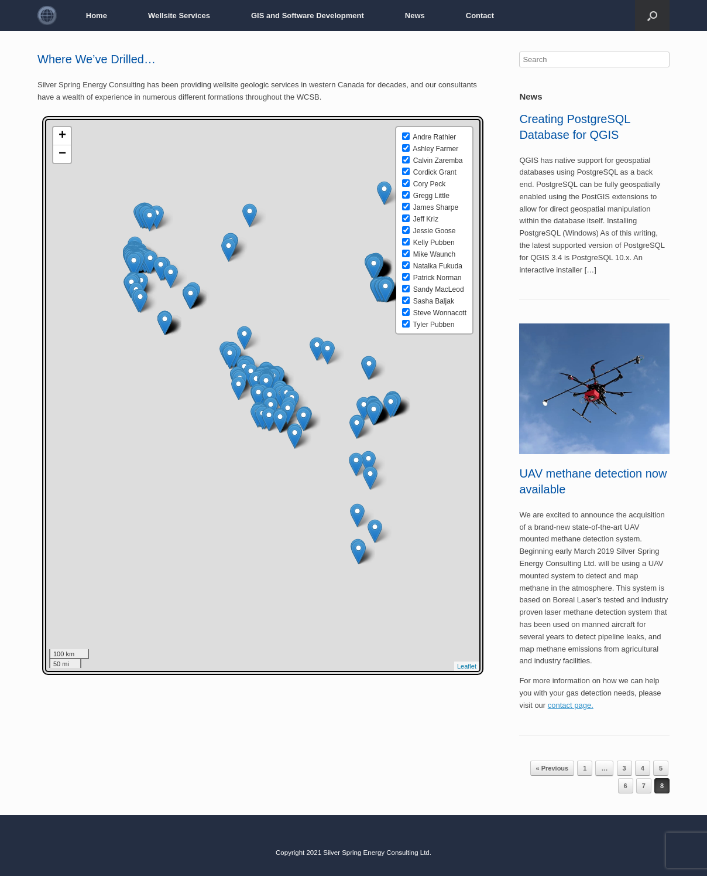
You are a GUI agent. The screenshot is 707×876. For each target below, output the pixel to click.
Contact (480, 15)
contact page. (570, 705)
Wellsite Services (179, 15)
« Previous (552, 768)
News (415, 15)
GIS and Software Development (307, 15)
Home (96, 15)
